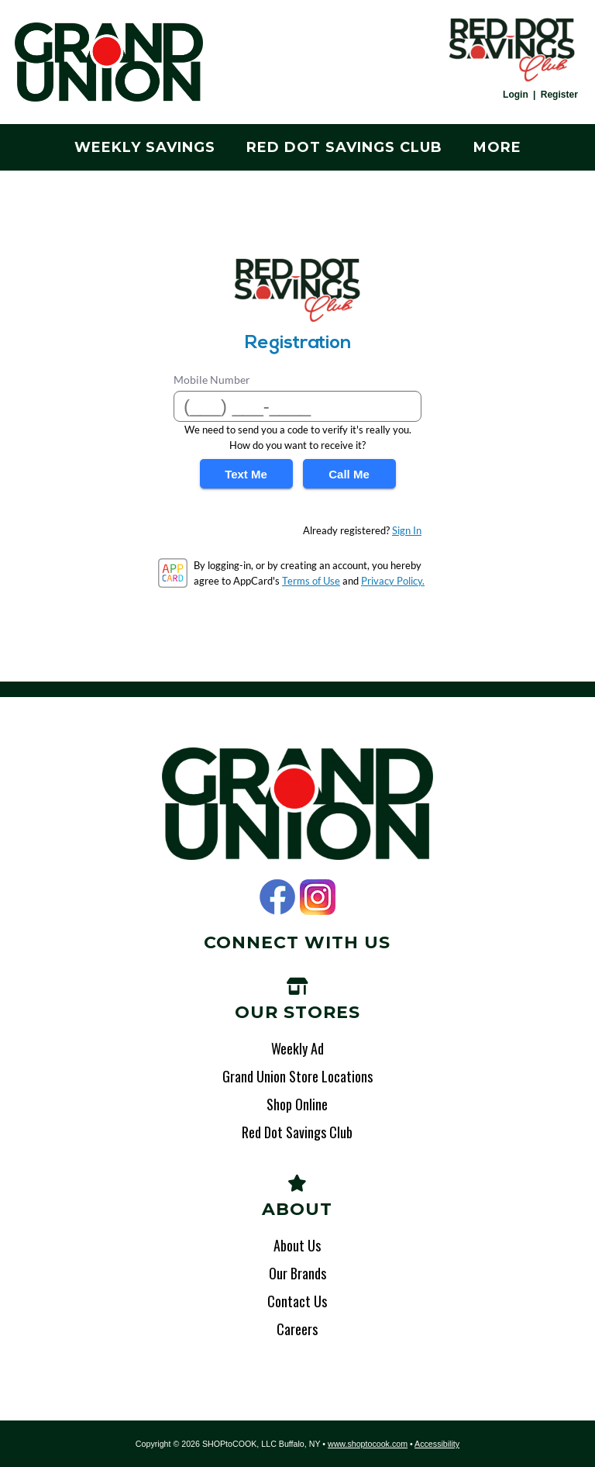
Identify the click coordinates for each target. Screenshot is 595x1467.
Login (515, 94)
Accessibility (436, 1443)
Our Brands (297, 1273)
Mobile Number (212, 379)
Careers (297, 1329)
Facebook (277, 897)
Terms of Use (311, 581)
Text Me (246, 474)
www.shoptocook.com (368, 1443)
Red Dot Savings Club (344, 147)
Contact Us (297, 1301)
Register (559, 94)
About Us (297, 1245)
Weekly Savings (144, 147)
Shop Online (297, 1104)
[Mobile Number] (297, 406)
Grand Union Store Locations (297, 1076)
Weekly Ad (297, 1048)
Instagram (317, 897)
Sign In (406, 530)
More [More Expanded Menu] (497, 147)
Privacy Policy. (393, 581)
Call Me (349, 474)
